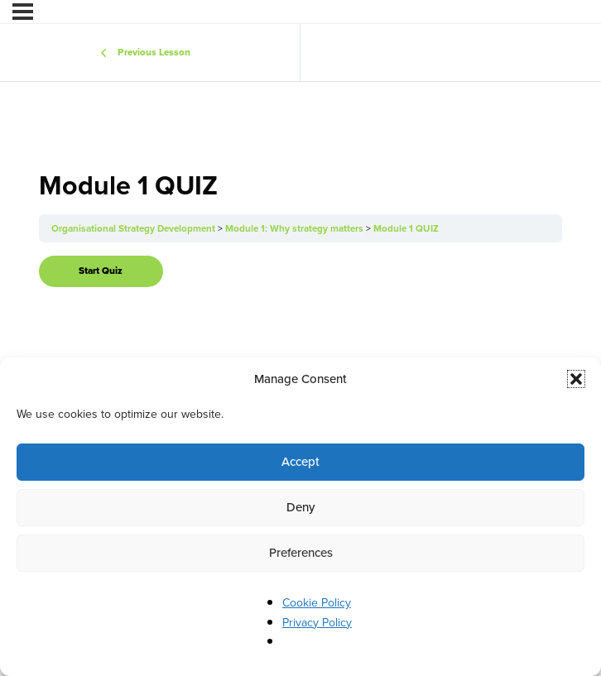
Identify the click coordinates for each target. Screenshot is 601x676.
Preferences (301, 553)
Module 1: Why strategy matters (295, 228)
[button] (576, 379)
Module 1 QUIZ (406, 228)
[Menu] (23, 11)
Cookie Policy (316, 602)
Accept (300, 462)
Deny (300, 507)
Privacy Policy (317, 622)
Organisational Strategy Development (134, 228)
